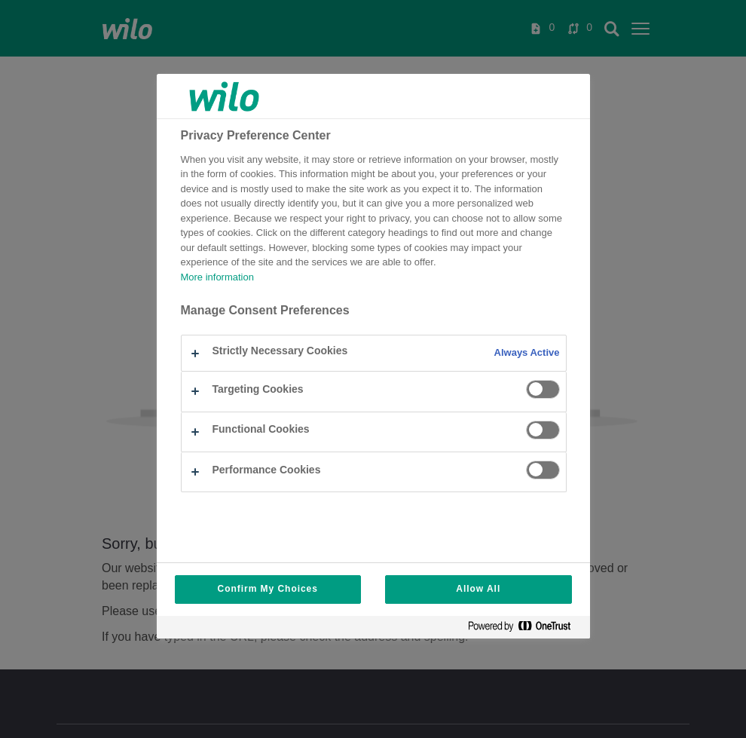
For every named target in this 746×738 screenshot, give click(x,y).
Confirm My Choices (268, 589)
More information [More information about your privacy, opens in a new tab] (217, 278)
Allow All (478, 589)
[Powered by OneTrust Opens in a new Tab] (525, 629)
